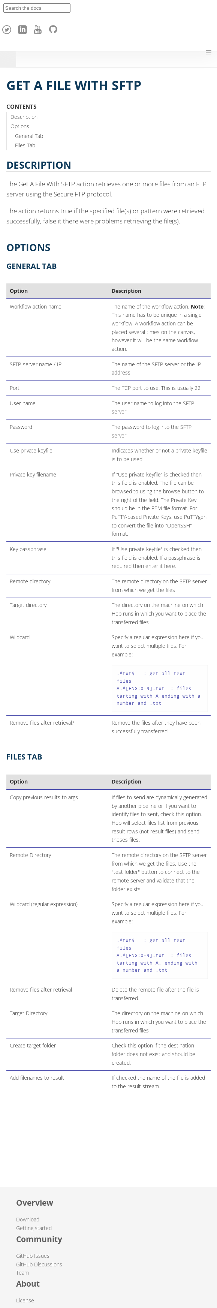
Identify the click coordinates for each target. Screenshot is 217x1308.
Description (23, 116)
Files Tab (25, 145)
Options (19, 126)
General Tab (29, 135)
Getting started (34, 1228)
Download (27, 1219)
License (25, 1300)
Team (22, 1272)
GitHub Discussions (39, 1264)
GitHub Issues (32, 1255)
